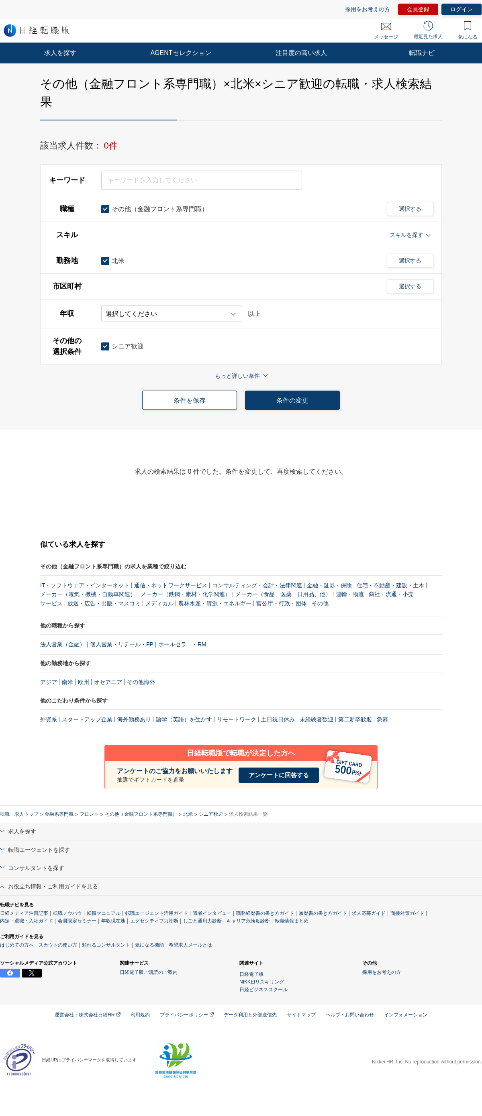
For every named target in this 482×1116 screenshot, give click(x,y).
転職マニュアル (103, 913)
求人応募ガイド (369, 913)
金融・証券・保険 (329, 585)
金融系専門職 (59, 814)
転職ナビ (422, 52)
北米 (188, 814)
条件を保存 (190, 400)
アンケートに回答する (279, 775)
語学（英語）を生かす (184, 719)
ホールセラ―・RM (182, 644)
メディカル (159, 603)
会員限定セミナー (77, 921)
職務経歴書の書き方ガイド (265, 913)
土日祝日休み (278, 719)
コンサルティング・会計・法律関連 (257, 585)
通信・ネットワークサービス (170, 585)
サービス (51, 603)
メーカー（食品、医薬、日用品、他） (283, 594)
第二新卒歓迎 (355, 719)
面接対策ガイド (407, 913)
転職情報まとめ (291, 921)
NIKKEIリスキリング (261, 982)
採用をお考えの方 (367, 9)
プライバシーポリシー (187, 1015)
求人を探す (60, 52)
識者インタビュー (212, 913)
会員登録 (418, 9)
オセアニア (108, 682)
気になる (468, 30)
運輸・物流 (350, 594)
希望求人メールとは (190, 945)
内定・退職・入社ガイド (26, 921)
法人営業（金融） (62, 644)
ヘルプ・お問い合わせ (350, 1015)
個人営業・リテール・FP (121, 644)
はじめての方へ (17, 945)
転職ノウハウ (67, 913)
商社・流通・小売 (391, 594)
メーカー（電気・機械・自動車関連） (88, 594)
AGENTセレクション (180, 52)
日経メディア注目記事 (24, 913)
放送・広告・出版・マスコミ (104, 603)
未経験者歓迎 (316, 719)
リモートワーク (236, 719)
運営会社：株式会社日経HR (87, 1015)
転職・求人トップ (19, 814)
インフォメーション (405, 1015)
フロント (89, 814)
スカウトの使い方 (58, 945)
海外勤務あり (134, 719)
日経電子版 (251, 974)
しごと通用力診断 (202, 921)
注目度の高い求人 (301, 52)
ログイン (461, 9)
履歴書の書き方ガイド (323, 913)
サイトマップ (301, 1015)
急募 (382, 719)
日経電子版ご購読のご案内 (149, 972)
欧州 (83, 682)
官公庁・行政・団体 (281, 603)
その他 (320, 603)
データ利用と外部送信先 (250, 1015)
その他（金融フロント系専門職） (141, 814)
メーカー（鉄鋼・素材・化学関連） (186, 594)
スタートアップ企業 (87, 719)
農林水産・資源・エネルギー (214, 603)
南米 (67, 682)
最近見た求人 (428, 30)
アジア (48, 682)
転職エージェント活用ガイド (156, 913)
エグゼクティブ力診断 (154, 921)
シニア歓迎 (211, 814)
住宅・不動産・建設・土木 (390, 585)
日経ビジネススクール (263, 989)
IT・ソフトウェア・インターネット (84, 585)
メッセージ (386, 31)
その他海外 (141, 682)
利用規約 (140, 1015)
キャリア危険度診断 (248, 921)
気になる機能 (149, 945)
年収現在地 (113, 921)
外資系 (48, 719)
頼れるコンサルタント (106, 945)
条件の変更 (292, 400)
